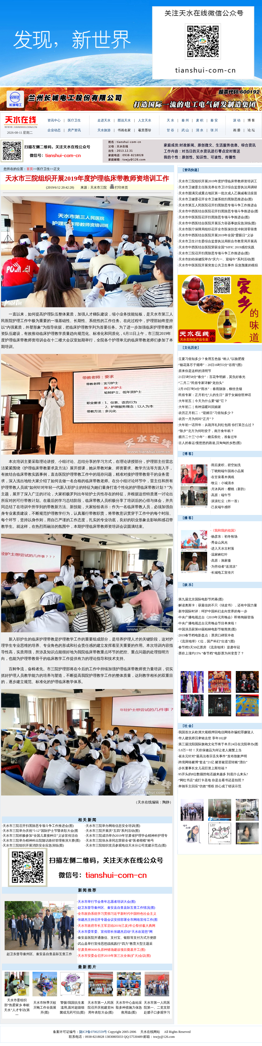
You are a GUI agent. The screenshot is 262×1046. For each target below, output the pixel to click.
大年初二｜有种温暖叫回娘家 (199, 407)
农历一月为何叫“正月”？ (196, 419)
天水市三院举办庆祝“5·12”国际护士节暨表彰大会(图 (40, 831)
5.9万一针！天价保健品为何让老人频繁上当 (210, 750)
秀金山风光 (219, 542)
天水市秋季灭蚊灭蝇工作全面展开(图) (44, 1007)
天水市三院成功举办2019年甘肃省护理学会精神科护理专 (127, 836)
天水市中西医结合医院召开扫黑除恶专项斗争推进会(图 (218, 211)
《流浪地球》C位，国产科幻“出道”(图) (206, 641)
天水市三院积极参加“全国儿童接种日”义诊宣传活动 (40, 836)
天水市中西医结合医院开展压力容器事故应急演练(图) (217, 223)
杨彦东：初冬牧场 (224, 536)
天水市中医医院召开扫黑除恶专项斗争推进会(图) (213, 217)
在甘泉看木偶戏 (222, 477)
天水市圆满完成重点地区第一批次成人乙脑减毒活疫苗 (217, 193)
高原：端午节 (221, 495)
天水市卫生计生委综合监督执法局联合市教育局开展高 (217, 241)
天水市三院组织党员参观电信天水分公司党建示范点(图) (126, 845)
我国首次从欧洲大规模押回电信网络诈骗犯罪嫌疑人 (216, 732)
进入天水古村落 (222, 548)
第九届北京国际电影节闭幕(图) (200, 599)
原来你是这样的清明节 (194, 371)
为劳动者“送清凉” (224, 566)
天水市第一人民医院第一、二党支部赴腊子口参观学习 (157, 1007)
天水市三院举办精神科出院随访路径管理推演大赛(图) (41, 840)
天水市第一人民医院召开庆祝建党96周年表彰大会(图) (101, 1007)
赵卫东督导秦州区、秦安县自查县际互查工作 (39, 954)
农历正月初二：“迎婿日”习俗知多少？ (206, 413)
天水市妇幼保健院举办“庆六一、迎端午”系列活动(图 (216, 259)
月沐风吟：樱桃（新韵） (229, 489)
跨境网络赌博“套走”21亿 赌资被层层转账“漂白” (212, 762)
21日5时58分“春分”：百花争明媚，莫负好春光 (211, 377)
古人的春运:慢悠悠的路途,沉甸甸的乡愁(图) (209, 443)
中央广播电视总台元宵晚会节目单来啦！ (207, 623)
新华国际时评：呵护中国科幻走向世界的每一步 (212, 611)
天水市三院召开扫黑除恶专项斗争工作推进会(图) (38, 826)
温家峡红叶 (219, 554)
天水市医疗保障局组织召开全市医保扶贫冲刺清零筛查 (217, 229)
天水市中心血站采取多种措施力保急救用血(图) (129, 1007)
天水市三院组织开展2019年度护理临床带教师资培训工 (217, 181)
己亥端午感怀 (221, 507)
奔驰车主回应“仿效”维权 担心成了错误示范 (209, 786)
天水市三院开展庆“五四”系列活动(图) (113, 831)
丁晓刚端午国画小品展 (227, 471)
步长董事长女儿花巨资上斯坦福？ (203, 768)
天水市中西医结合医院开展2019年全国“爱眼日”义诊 (216, 235)
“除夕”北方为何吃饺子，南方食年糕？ (206, 431)
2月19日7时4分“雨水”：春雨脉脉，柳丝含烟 (210, 389)
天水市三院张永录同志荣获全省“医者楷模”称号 (120, 840)
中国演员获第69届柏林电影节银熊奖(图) (207, 629)
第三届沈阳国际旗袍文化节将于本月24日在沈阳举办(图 (218, 744)
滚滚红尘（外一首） (226, 501)
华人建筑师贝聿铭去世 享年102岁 (202, 738)
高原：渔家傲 (221, 560)
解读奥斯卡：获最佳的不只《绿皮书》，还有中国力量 (217, 605)
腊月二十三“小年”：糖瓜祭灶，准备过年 (207, 437)
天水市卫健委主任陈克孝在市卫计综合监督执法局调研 (217, 187)
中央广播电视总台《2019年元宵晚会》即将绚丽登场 (216, 617)
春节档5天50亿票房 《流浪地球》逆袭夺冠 (209, 647)
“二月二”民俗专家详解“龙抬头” (201, 383)
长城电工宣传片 (222, 572)
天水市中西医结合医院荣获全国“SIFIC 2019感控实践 (216, 247)
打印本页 (119, 187)
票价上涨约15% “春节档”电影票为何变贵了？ (211, 653)
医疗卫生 (43, 169)
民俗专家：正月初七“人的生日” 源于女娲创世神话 (214, 395)
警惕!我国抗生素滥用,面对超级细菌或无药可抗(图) (72, 1007)
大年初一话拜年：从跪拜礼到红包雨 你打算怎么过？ (216, 425)
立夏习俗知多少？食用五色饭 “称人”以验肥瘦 (211, 359)
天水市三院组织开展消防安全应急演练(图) (33, 845)
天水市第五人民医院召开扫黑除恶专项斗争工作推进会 (217, 205)
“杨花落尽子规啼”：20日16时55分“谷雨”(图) (210, 365)
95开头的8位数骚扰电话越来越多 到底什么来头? (213, 774)
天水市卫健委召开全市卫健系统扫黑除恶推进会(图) (215, 199)
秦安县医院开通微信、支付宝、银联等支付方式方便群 (117, 938)
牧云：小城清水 (222, 483)
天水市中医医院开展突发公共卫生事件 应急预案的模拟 (218, 265)
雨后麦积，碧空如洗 (226, 465)
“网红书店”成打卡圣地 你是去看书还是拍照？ (211, 780)
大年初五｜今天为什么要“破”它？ (202, 401)
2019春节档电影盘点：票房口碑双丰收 (206, 635)
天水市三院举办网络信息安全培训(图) (113, 826)
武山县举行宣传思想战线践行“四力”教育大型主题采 (115, 944)
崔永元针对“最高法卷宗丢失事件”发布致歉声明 (212, 756)
